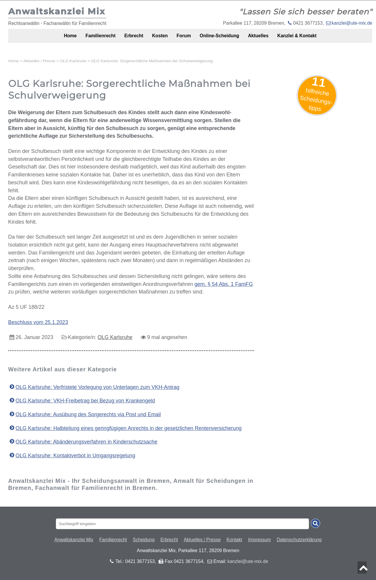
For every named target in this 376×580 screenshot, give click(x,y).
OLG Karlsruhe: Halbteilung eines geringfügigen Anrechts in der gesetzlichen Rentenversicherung (129, 428)
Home (54, 39)
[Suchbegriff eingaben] (182, 523)
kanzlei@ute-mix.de (352, 23)
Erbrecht (126, 39)
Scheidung (144, 539)
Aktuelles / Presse (202, 539)
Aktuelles (268, 39)
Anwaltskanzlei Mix (73, 539)
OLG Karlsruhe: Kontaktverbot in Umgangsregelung (75, 455)
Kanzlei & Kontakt (312, 39)
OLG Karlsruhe (115, 337)
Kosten (156, 39)
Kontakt (234, 539)
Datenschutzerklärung (299, 539)
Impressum (259, 539)
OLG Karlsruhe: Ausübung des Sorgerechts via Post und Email (88, 414)
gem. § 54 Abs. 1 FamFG (223, 284)
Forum (184, 39)
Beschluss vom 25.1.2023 (38, 322)
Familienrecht (89, 39)
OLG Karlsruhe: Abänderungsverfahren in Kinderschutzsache (86, 442)
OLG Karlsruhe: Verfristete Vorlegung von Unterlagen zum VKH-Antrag (97, 387)
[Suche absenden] (315, 523)
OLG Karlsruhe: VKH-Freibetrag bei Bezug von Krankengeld (85, 401)
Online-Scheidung (225, 39)
